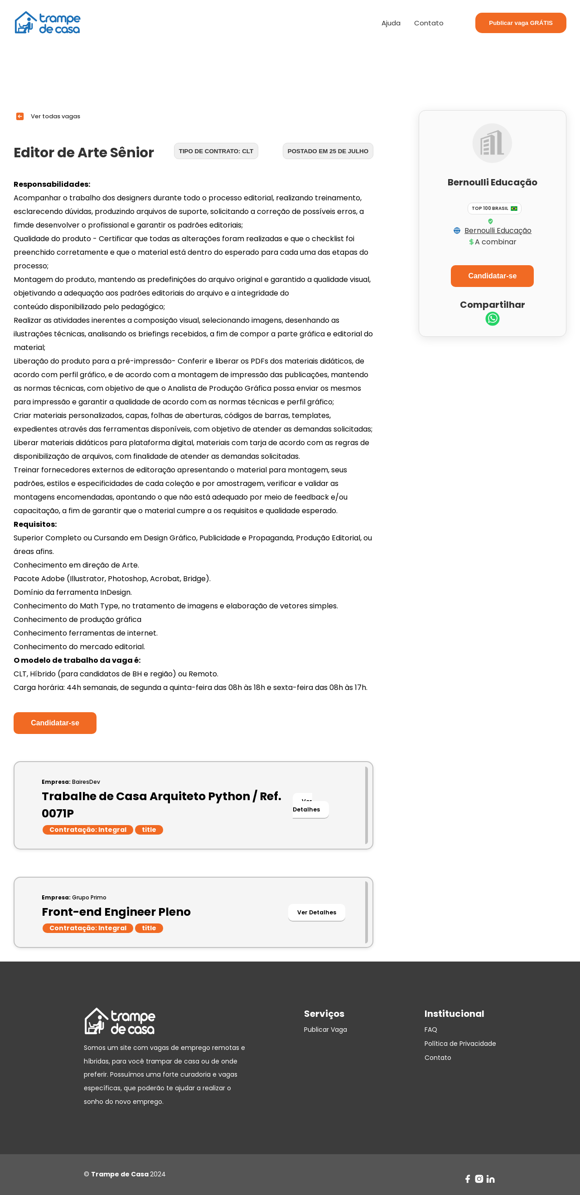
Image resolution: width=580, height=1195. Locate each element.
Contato (429, 23)
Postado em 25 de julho (328, 151)
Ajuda (391, 23)
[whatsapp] (492, 319)
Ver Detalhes (306, 805)
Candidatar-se (55, 723)
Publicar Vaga (325, 1029)
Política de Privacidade (460, 1043)
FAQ (431, 1029)
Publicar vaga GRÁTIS (521, 22)
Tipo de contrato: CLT (216, 151)
